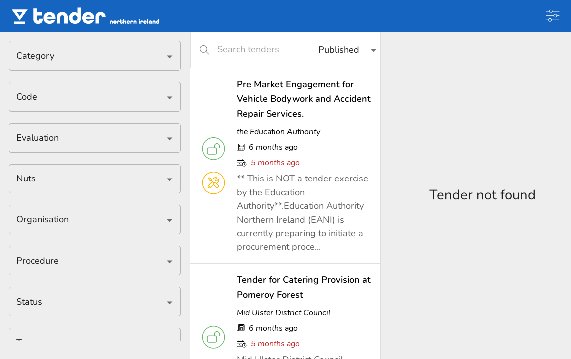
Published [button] (338, 50)
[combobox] (87, 55)
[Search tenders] (256, 49)
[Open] (169, 56)
